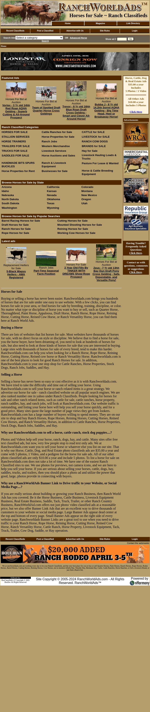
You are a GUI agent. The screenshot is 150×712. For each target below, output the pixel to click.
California (53, 187)
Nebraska (8, 195)
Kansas (52, 191)
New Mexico (89, 195)
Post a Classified (45, 31)
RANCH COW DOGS (95, 141)
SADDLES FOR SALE (15, 155)
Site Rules (105, 31)
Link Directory (133, 23)
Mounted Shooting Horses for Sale (79, 224)
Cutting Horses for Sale (72, 220)
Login (134, 31)
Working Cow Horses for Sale (76, 232)
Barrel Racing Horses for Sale (21, 220)
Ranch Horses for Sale (16, 228)
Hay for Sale (90, 150)
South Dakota (10, 203)
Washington (9, 207)
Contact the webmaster (138, 543)
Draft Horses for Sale (15, 224)
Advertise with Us (75, 31)
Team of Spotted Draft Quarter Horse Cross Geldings (46, 110)
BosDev (7, 582)
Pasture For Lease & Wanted (100, 163)
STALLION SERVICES (16, 136)
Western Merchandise (56, 146)
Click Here (136, 111)
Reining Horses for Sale (72, 228)
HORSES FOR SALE (15, 132)
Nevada (52, 195)
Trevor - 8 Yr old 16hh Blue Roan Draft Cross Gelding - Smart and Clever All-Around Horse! (76, 112)
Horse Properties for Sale (58, 136)
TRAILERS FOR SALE (16, 146)
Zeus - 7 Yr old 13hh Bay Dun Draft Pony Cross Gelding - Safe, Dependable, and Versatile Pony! (106, 274)
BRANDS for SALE (94, 146)
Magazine (100, 23)
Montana (87, 191)
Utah (84, 203)
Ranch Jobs (49, 141)
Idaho (5, 191)
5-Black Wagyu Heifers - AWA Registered (16, 274)
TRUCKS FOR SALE (15, 150)
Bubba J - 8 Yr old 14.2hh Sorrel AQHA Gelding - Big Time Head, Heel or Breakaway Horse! (106, 110)
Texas (50, 203)
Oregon (86, 199)
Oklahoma (53, 199)
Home (68, 23)
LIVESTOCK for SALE (96, 136)
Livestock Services (54, 150)
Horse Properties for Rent (18, 171)
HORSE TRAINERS (14, 141)
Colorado (87, 187)
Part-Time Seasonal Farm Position (46, 272)
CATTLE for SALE (93, 132)
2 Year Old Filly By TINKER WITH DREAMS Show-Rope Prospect (76, 272)
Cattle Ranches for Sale (57, 132)
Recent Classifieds (15, 31)
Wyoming (53, 207)
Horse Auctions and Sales (58, 155)
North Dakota (10, 199)
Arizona (7, 187)
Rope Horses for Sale (15, 232)
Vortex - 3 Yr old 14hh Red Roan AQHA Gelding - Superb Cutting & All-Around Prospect (16, 111)
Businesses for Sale (55, 171)
